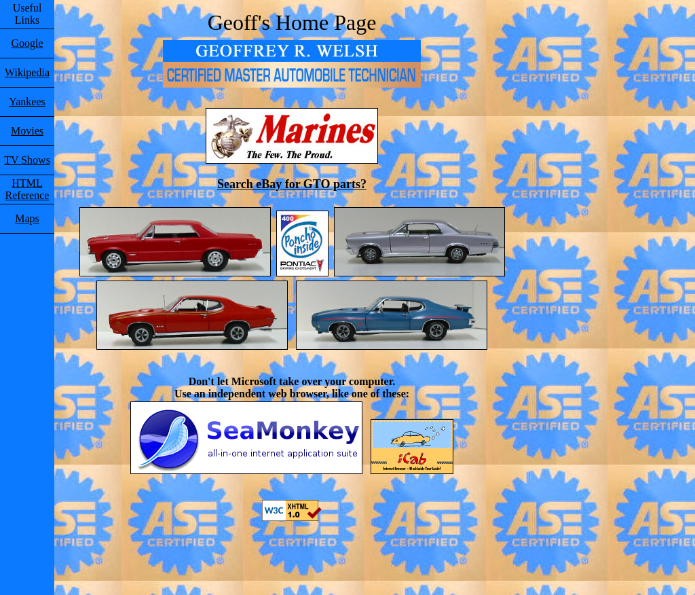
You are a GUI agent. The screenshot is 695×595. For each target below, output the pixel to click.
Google (27, 43)
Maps (27, 218)
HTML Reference (27, 189)
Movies (27, 131)
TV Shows (27, 160)
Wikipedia (27, 72)
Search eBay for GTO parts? (292, 184)
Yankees (27, 101)
